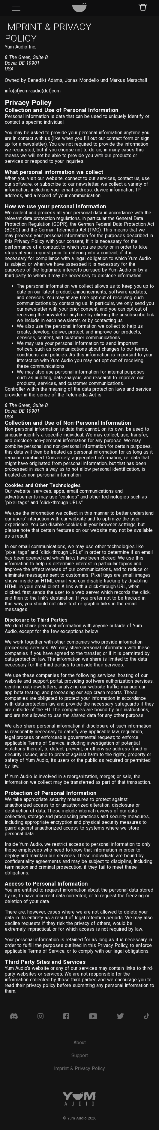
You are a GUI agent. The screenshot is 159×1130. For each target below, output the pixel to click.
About (80, 1042)
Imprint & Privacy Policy (79, 1068)
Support (79, 1055)
